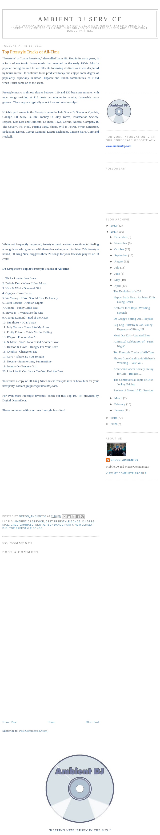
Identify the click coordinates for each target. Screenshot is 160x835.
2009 (114, 424)
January (119, 410)
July (117, 267)
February (120, 404)
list (80, 395)
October (119, 249)
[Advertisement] (37, 687)
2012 (114, 225)
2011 (114, 231)
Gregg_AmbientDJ (124, 460)
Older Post (92, 722)
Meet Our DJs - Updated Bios (131, 335)
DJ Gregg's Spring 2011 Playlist (133, 318)
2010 (114, 417)
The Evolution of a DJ (127, 291)
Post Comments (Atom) (33, 730)
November (121, 243)
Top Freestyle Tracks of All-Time (133, 352)
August (119, 261)
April (118, 286)
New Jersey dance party (54, 524)
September (121, 255)
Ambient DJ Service (80, 19)
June (117, 273)
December (121, 237)
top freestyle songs (26, 528)
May (117, 279)
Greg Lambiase (22, 524)
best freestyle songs (63, 521)
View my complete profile (126, 473)
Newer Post (9, 722)
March (118, 398)
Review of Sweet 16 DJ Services (133, 390)
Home (51, 722)
